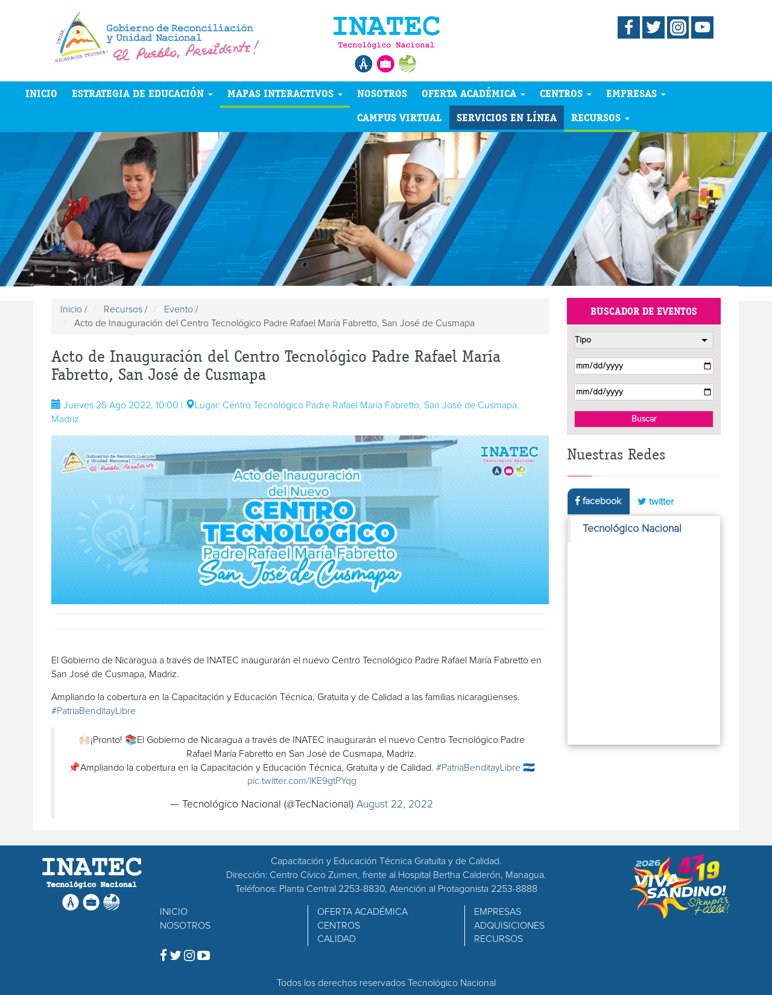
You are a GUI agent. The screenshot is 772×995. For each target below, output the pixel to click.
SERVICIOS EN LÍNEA (507, 117)
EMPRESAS (636, 93)
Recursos (123, 309)
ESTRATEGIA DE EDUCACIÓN (142, 93)
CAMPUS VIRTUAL (399, 117)
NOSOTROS (382, 93)
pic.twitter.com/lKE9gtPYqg (301, 781)
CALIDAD (336, 939)
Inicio (71, 309)
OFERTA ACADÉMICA (473, 93)
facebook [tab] (598, 501)
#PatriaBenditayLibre (93, 711)
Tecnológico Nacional (632, 528)
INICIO (41, 93)
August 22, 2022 (394, 804)
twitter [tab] (656, 501)
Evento (178, 309)
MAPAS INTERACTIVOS (285, 93)
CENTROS (566, 93)
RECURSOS (600, 117)
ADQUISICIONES (509, 925)
